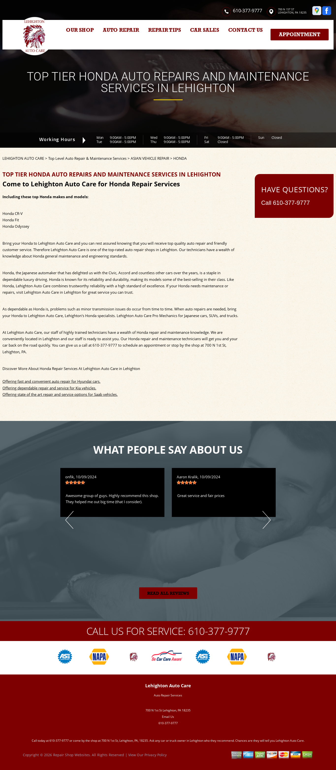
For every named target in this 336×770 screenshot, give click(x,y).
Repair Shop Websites (71, 755)
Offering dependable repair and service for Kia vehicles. (49, 387)
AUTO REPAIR (121, 30)
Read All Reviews (168, 593)
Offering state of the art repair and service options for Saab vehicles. (60, 394)
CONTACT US (245, 30)
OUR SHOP (80, 30)
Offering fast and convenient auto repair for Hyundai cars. (51, 381)
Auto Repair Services (168, 695)
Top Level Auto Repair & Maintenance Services (87, 158)
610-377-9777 (247, 10)
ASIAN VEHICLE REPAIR (150, 158)
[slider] (75, 482)
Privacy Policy (155, 755)
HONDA (180, 158)
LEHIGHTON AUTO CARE (23, 158)
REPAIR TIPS (164, 30)
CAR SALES (204, 30)
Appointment (299, 34)
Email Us (168, 717)
